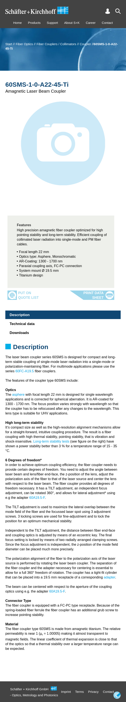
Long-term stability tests (51, 441)
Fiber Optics (24, 44)
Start (8, 44)
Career (91, 22)
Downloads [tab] (19, 333)
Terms (79, 691)
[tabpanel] (63, 352)
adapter (109, 577)
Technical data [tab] (22, 324)
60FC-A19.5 (24, 371)
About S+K (72, 22)
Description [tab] (20, 315)
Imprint (66, 691)
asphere (18, 394)
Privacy (93, 691)
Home (17, 22)
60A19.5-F (37, 497)
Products (34, 22)
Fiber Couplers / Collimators (56, 44)
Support (52, 22)
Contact (107, 22)
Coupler (85, 44)
